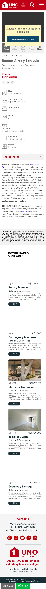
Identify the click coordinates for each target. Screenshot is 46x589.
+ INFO (14, 304)
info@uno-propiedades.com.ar (23, 530)
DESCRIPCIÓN (12, 157)
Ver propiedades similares (23, 39)
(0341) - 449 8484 (25, 527)
